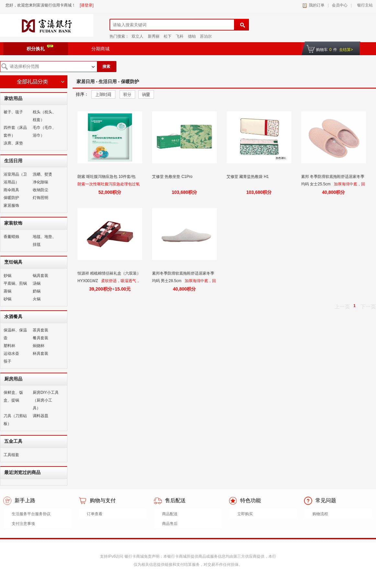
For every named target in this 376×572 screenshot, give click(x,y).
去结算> (346, 49)
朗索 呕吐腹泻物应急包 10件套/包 (107, 176)
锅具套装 (40, 275)
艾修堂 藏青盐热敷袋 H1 (248, 176)
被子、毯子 (13, 112)
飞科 (179, 36)
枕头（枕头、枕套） (44, 116)
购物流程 (320, 514)
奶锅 (37, 291)
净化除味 (40, 182)
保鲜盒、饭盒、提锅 (13, 396)
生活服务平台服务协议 (31, 514)
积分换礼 (40, 48)
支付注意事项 (23, 523)
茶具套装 (40, 330)
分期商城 (100, 48)
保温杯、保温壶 (15, 334)
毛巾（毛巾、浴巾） (44, 131)
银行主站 (364, 5)
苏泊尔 (206, 36)
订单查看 (94, 514)
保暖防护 (11, 197)
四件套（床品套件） (15, 131)
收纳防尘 (40, 190)
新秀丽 (153, 36)
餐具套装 (40, 338)
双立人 (137, 36)
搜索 (106, 66)
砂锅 (7, 299)
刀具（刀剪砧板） (15, 420)
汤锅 (37, 283)
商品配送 (170, 514)
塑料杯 (9, 345)
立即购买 (245, 514)
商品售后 (170, 523)
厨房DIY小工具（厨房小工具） (46, 400)
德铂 (192, 36)
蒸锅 (7, 291)
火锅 (37, 299)
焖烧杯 (38, 345)
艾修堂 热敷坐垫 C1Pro (173, 176)
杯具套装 (40, 353)
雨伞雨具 (11, 190)
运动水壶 (11, 353)
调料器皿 (40, 416)
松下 (167, 36)
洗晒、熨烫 (42, 174)
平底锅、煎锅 (15, 283)
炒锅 (7, 275)
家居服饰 (11, 205)
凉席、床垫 (13, 143)
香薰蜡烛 (11, 236)
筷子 (7, 361)
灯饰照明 (40, 197)
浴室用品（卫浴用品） (15, 178)
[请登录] (87, 5)
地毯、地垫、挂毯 (44, 240)
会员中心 (339, 5)
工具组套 (11, 455)
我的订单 (316, 5)
